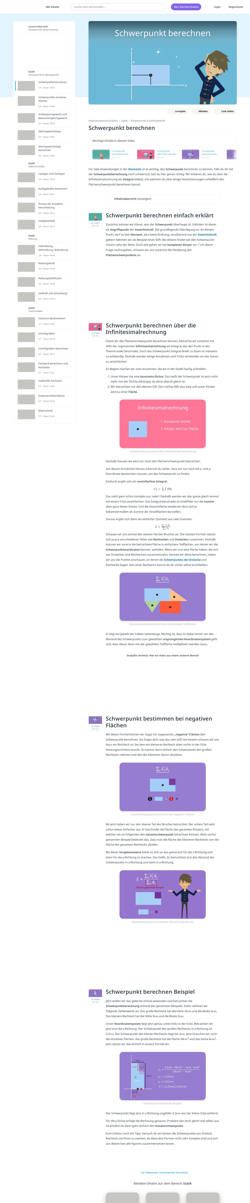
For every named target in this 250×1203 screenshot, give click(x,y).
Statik (124, 120)
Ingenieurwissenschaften (103, 120)
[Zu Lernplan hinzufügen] (178, 111)
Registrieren (236, 6)
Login (215, 7)
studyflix (23, 7)
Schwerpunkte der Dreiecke (182, 560)
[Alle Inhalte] (51, 7)
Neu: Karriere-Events (186, 6)
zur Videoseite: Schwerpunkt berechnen (162, 1172)
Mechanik (134, 169)
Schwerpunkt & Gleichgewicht (148, 120)
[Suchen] (160, 7)
